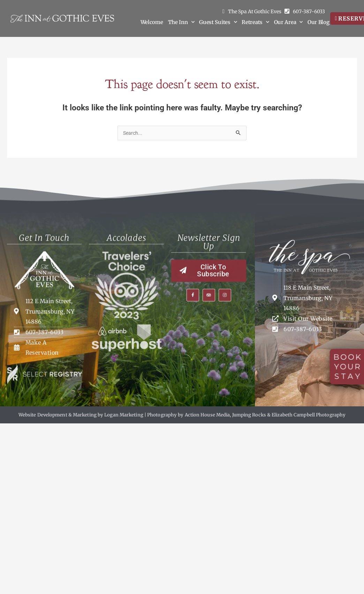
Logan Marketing (123, 414)
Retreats (255, 22)
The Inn (181, 22)
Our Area (288, 22)
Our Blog (318, 22)
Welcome (152, 22)
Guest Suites (218, 22)
